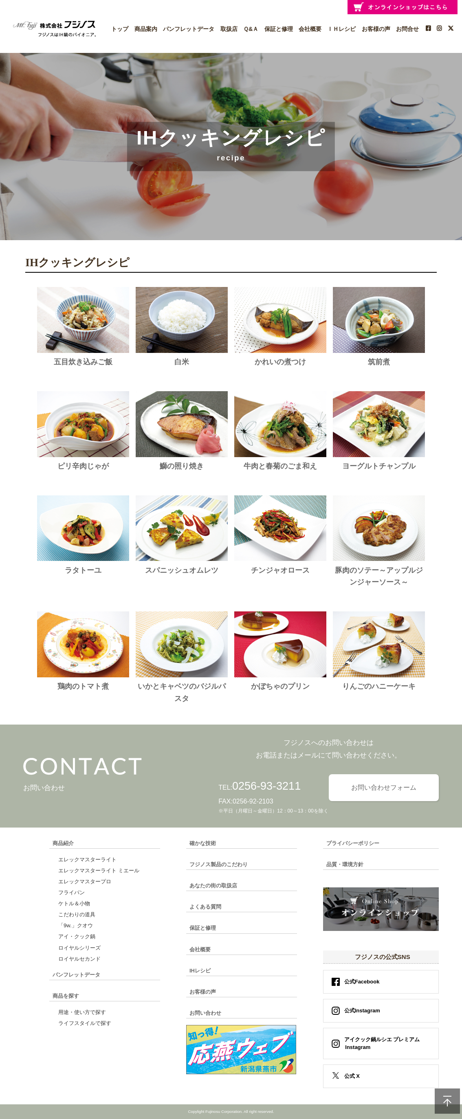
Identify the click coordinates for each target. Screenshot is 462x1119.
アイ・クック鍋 (76, 936)
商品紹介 (63, 843)
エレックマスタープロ (84, 881)
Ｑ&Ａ (250, 29)
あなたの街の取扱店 (213, 885)
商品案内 (145, 29)
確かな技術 (202, 843)
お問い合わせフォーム (383, 787)
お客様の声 (376, 29)
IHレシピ (200, 971)
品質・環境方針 (344, 864)
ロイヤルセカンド (79, 959)
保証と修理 (278, 29)
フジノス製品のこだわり (218, 864)
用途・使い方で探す (82, 1012)
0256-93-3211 (266, 786)
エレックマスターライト (87, 859)
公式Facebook (362, 982)
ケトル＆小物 (74, 903)
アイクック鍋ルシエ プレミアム (379, 1043)
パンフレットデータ (188, 29)
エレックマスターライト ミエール (98, 870)
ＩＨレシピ (341, 29)
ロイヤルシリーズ (79, 948)
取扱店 (229, 29)
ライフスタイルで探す (84, 1023)
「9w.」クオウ (75, 925)
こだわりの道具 (76, 914)
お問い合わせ (205, 1013)
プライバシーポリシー (352, 843)
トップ (119, 29)
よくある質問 (205, 907)
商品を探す (66, 996)
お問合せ (407, 29)
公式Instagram (362, 1010)
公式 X (352, 1076)
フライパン (71, 892)
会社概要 (310, 29)
